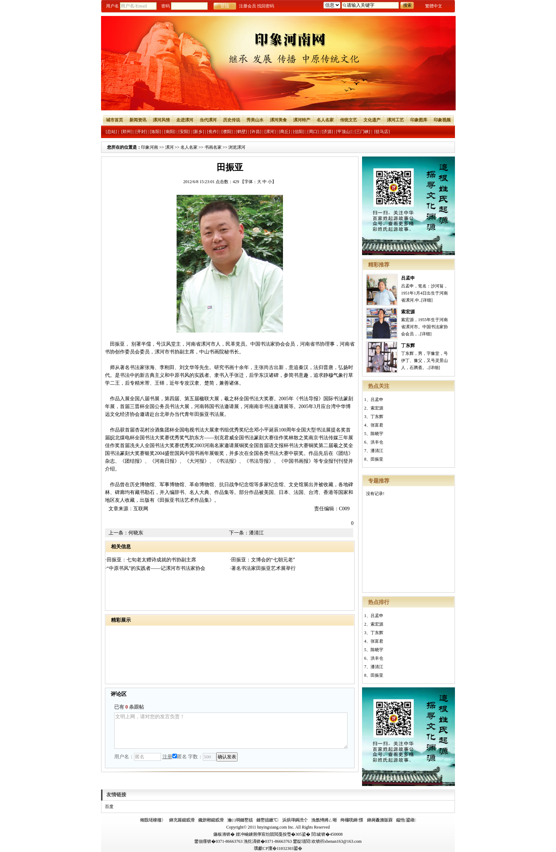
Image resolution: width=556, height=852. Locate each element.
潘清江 (377, 450)
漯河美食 (278, 119)
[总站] (111, 131)
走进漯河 (184, 119)
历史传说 (231, 119)
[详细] (427, 300)
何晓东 (135, 532)
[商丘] (284, 131)
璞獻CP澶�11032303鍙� (278, 848)
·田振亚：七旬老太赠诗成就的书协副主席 (150, 559)
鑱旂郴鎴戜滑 (211, 820)
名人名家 (325, 119)
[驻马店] (382, 131)
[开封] (141, 131)
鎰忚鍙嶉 (406, 820)
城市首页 (114, 119)
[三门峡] (362, 131)
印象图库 (418, 119)
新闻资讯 (137, 119)
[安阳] (184, 131)
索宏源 (408, 311)
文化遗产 (371, 119)
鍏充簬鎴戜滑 (182, 820)
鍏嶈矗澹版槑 (380, 820)
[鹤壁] (241, 131)
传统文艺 (348, 119)
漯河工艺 (395, 119)
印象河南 (149, 147)
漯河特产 (301, 119)
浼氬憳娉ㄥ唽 (324, 820)
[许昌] (255, 131)
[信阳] (298, 131)
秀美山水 (254, 119)
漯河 (169, 147)
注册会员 (247, 6)
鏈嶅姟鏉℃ (267, 820)
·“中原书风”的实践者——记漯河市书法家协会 (155, 568)
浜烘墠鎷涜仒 (295, 820)
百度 (109, 806)
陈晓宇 (377, 433)
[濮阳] (227, 131)
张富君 (377, 425)
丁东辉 (408, 345)
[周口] (313, 131)
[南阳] (170, 131)
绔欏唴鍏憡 (351, 820)
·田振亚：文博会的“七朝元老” (262, 559)
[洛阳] (155, 131)
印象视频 (442, 119)
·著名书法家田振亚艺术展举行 (263, 568)
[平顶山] (344, 131)
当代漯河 (208, 119)
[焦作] (212, 131)
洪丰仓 (377, 442)
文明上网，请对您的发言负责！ (231, 731)
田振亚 (377, 459)
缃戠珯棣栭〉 (153, 820)
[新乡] (198, 131)
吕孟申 (408, 278)
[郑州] (126, 131)
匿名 (179, 756)
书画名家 (213, 147)
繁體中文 (433, 6)
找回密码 (265, 6)
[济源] (327, 131)
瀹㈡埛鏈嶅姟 (240, 820)
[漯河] (270, 131)
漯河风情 (161, 119)
